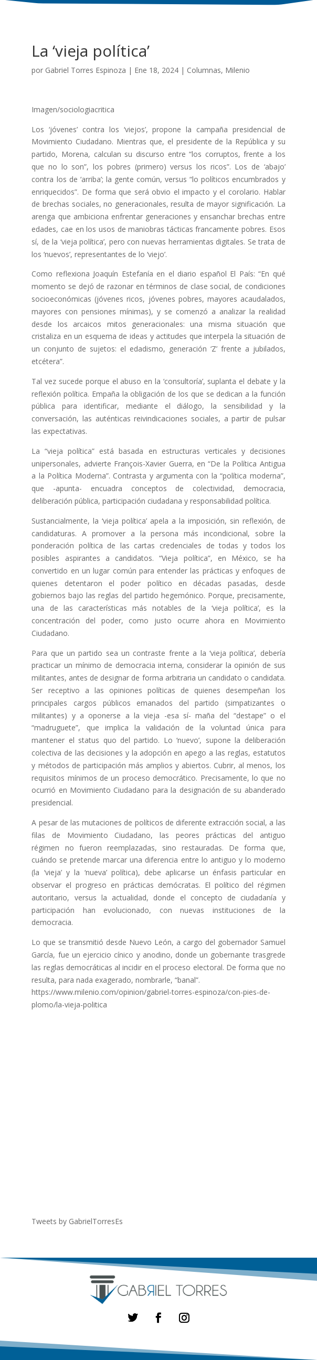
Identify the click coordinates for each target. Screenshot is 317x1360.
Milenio (237, 70)
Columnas (204, 70)
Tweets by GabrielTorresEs (77, 1221)
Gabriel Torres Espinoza (85, 70)
